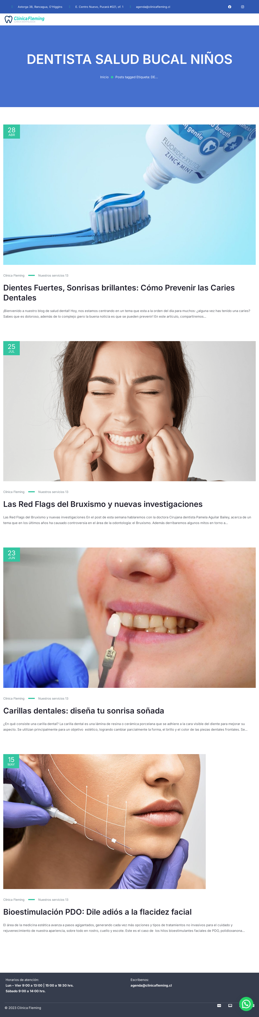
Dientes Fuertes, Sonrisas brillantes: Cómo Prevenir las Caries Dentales (119, 292)
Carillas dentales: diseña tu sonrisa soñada (83, 710)
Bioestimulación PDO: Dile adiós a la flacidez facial (97, 907)
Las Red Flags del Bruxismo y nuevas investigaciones (103, 504)
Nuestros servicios (53, 275)
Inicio (104, 77)
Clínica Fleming (14, 275)
